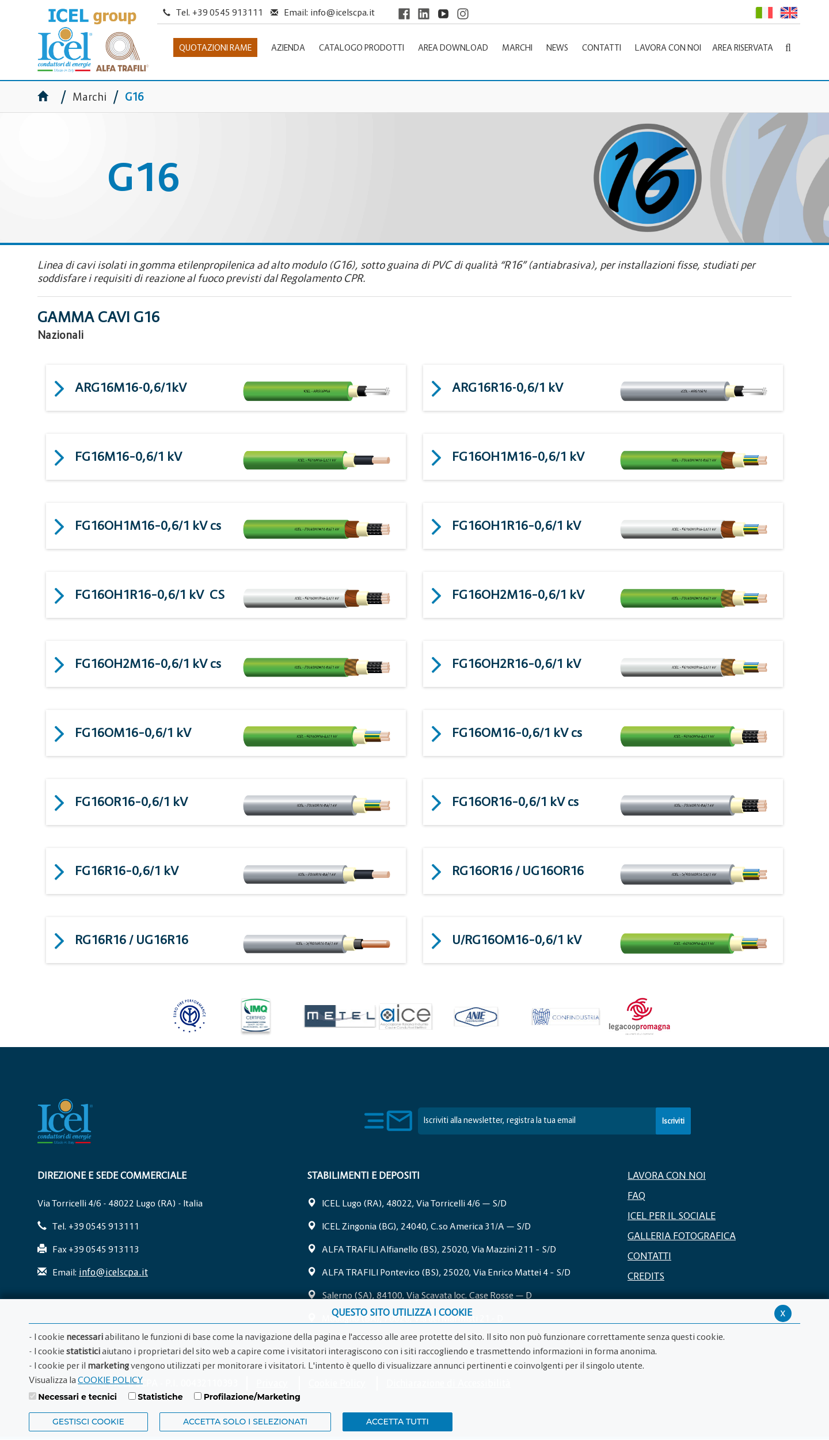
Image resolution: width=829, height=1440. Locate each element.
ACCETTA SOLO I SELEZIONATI (245, 1421)
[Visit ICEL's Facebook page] (404, 13)
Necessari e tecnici (77, 1397)
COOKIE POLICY (110, 1379)
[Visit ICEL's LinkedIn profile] (424, 13)
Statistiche (160, 1397)
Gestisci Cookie (88, 1421)
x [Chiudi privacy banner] (783, 1313)
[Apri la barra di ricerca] (788, 47)
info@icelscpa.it (342, 12)
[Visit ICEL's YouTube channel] (443, 13)
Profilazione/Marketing (252, 1397)
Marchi (90, 97)
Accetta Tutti (397, 1421)
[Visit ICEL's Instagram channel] (463, 13)
